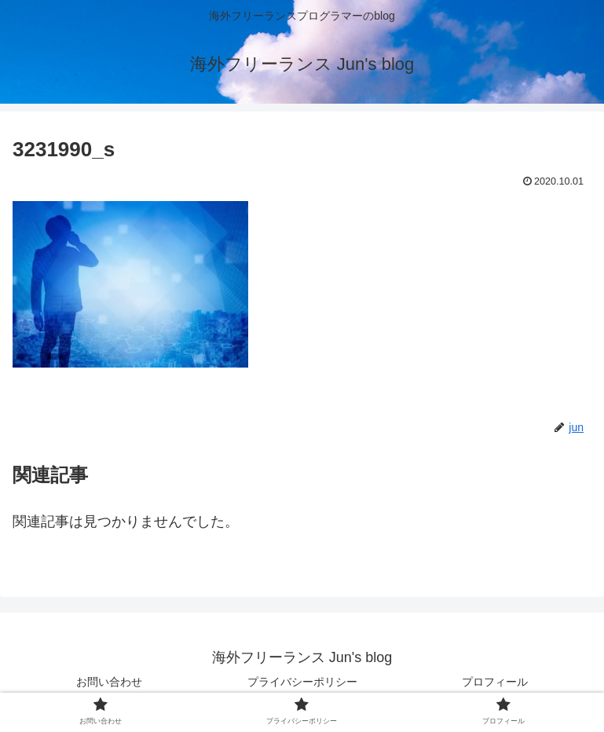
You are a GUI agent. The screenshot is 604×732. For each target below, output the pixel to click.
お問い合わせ (109, 681)
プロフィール (495, 681)
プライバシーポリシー (302, 681)
